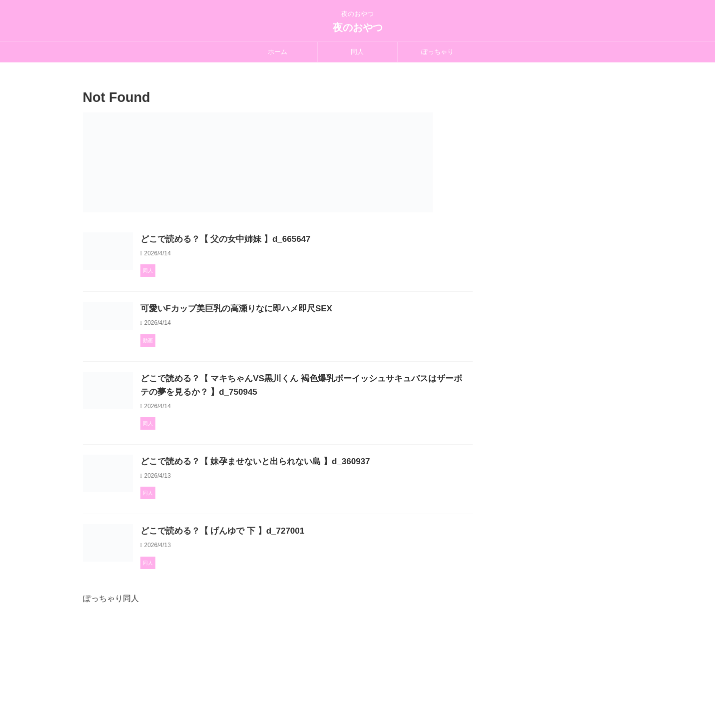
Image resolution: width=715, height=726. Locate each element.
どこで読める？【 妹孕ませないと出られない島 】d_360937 (298, 507)
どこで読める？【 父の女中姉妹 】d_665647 (270, 239)
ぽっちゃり (437, 51)
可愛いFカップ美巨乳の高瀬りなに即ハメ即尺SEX (280, 334)
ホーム (277, 51)
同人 (357, 51)
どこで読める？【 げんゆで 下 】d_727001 (267, 602)
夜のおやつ (358, 27)
